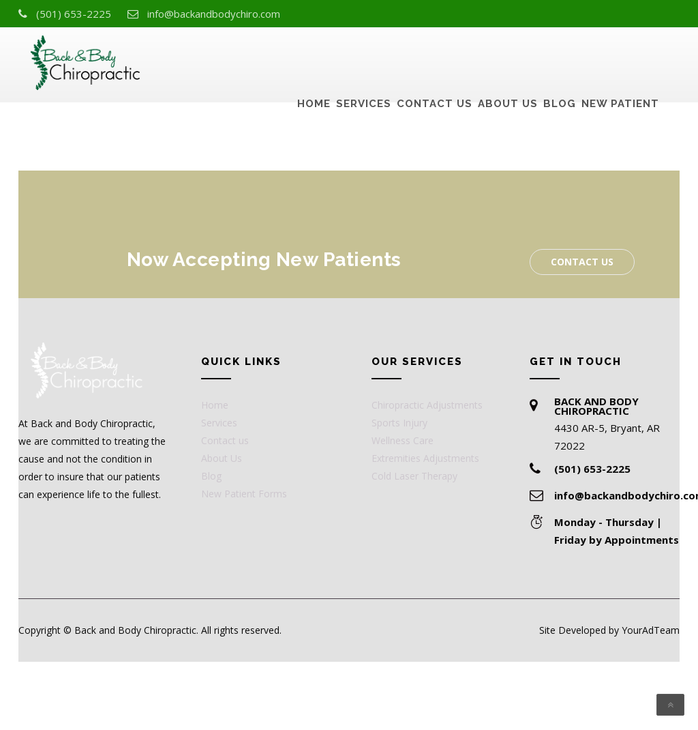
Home (314, 59)
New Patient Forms (244, 493)
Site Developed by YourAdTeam (609, 630)
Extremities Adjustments (425, 458)
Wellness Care (402, 440)
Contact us (434, 59)
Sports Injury (399, 422)
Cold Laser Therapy (414, 475)
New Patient (620, 59)
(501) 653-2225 (73, 13)
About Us (508, 59)
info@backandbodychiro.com (213, 13)
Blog (559, 59)
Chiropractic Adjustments (427, 404)
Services (363, 59)
